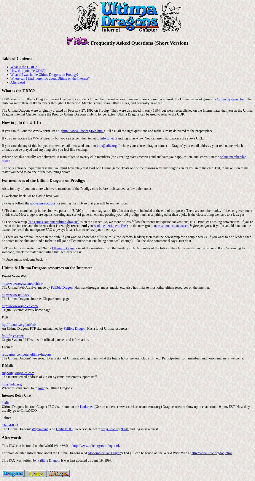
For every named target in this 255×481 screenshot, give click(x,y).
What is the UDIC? (23, 67)
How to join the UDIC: (21, 122)
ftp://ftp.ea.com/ (13, 336)
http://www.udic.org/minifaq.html (95, 446)
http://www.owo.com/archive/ (22, 283)
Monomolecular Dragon (104, 453)
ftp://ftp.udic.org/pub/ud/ (19, 324)
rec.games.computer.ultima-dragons (53, 222)
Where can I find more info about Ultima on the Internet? (50, 78)
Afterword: (11, 437)
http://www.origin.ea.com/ (20, 306)
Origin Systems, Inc (231, 99)
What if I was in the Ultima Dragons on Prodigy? (44, 74)
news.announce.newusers (171, 226)
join (41, 388)
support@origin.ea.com (18, 373)
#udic (6, 403)
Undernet (86, 406)
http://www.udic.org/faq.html (211, 453)
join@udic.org (107, 145)
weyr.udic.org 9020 (114, 429)
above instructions (43, 203)
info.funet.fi (108, 138)
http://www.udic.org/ (16, 295)
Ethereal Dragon (63, 248)
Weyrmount (40, 429)
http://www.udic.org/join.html (83, 131)
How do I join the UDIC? (28, 71)
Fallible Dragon (62, 287)
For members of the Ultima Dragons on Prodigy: (43, 180)
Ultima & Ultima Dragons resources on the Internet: (47, 268)
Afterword (17, 82)
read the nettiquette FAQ (111, 226)
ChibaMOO (10, 425)
